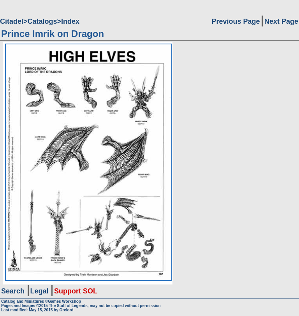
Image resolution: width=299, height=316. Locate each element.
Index (70, 21)
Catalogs (42, 21)
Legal (39, 291)
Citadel (11, 21)
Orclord (67, 310)
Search (13, 291)
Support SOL (75, 291)
